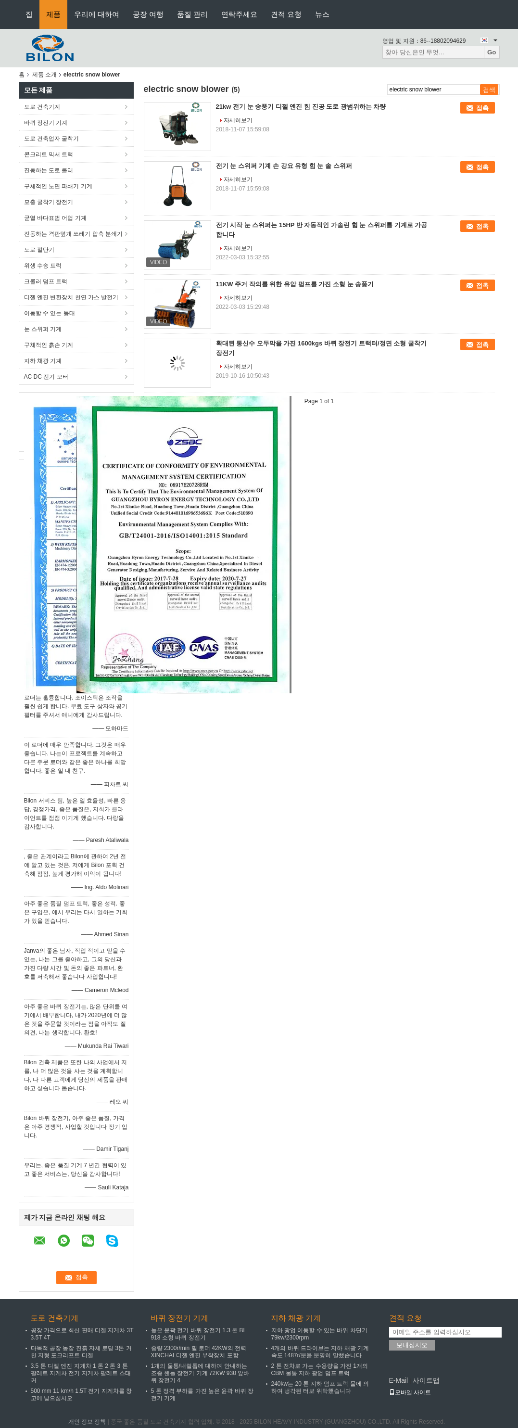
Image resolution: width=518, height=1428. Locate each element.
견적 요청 (286, 14)
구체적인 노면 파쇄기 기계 (58, 186)
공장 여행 (148, 14)
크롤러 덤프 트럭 (46, 281)
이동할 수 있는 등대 (49, 313)
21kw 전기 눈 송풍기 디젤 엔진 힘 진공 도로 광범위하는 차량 (301, 106)
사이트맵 (426, 1380)
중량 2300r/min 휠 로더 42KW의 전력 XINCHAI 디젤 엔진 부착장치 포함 (199, 1352)
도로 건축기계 (42, 106)
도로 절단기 (39, 249)
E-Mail (398, 1380)
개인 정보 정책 (87, 1421)
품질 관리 (192, 14)
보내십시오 (412, 1345)
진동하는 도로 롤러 (49, 170)
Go (491, 52)
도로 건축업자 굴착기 (51, 138)
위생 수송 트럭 (43, 265)
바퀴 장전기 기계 (46, 122)
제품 (53, 14)
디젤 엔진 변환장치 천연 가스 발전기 (71, 297)
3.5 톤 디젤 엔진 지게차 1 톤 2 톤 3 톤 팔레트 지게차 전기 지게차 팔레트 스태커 (81, 1373)
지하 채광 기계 (43, 360)
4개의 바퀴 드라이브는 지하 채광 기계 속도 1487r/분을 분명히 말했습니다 (320, 1352)
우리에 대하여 (96, 14)
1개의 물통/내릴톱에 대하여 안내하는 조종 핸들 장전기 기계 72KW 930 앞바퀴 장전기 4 (200, 1373)
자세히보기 (238, 120)
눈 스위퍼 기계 (43, 329)
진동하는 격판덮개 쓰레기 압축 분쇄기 (73, 233)
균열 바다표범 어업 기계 (55, 218)
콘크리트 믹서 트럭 (49, 154)
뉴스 (322, 14)
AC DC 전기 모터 (46, 376)
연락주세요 (239, 14)
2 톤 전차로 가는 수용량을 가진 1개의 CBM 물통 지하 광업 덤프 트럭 (319, 1370)
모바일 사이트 (410, 1392)
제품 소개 (44, 74)
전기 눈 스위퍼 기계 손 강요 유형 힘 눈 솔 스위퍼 (284, 165)
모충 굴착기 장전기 (49, 202)
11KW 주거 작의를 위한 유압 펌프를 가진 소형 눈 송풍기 (295, 284)
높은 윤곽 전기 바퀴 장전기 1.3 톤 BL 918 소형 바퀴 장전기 (198, 1334)
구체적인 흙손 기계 (49, 345)
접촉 (482, 108)
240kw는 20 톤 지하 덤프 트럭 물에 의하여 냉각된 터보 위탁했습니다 (320, 1387)
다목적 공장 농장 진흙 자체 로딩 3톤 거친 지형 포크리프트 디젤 (81, 1352)
